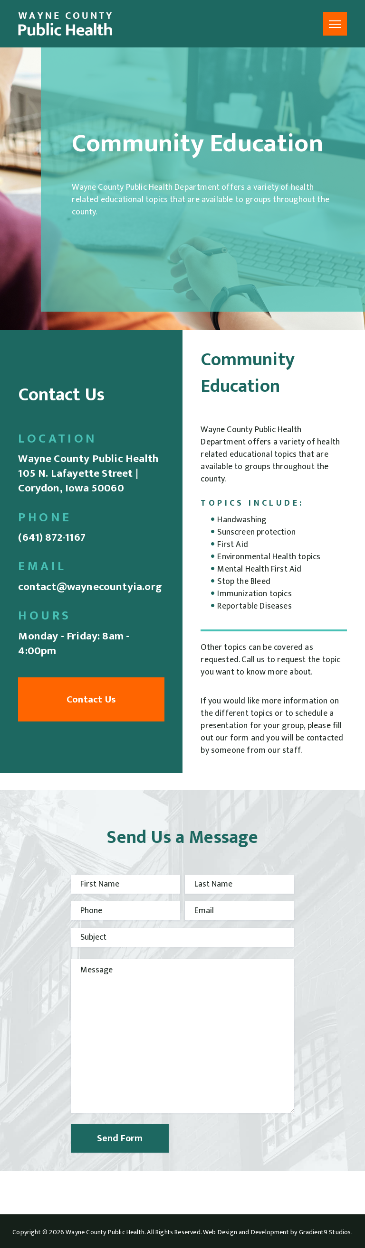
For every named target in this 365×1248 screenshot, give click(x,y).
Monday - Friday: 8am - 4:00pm (73, 643)
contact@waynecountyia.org (90, 587)
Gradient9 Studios (325, 1232)
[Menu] (335, 24)
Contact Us (91, 699)
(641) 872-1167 (52, 537)
